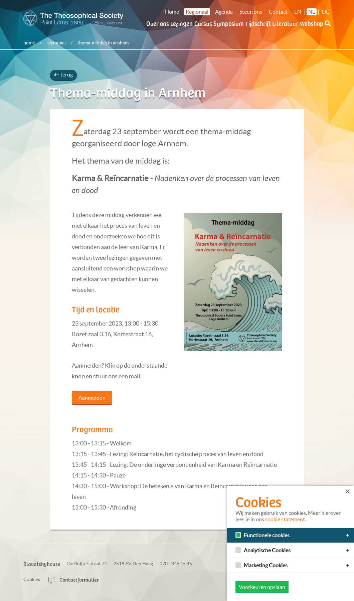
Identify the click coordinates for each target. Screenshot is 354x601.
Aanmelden (92, 397)
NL (311, 12)
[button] (328, 27)
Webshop (311, 23)
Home (172, 12)
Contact (278, 12)
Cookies (31, 579)
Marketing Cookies (266, 565)
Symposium (228, 23)
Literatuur (285, 23)
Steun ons (250, 12)
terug (63, 74)
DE (325, 12)
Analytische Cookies (267, 550)
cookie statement (285, 519)
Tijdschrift (258, 23)
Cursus (203, 23)
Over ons (157, 23)
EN (297, 12)
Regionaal (197, 12)
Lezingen (181, 23)
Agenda (224, 12)
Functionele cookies (267, 535)
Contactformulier (73, 579)
